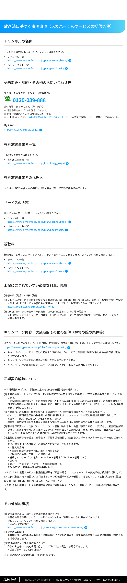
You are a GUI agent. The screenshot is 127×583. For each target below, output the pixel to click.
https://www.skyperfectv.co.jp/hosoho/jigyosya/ (36, 163)
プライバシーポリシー (59, 117)
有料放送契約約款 (37, 117)
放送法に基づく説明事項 (38, 579)
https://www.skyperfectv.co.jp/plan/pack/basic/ (35, 68)
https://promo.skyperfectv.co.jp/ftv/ (29, 306)
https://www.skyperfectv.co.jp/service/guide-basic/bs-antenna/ (45, 527)
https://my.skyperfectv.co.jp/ (21, 129)
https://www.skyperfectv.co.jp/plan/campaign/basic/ (35, 347)
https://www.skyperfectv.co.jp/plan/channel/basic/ (37, 60)
